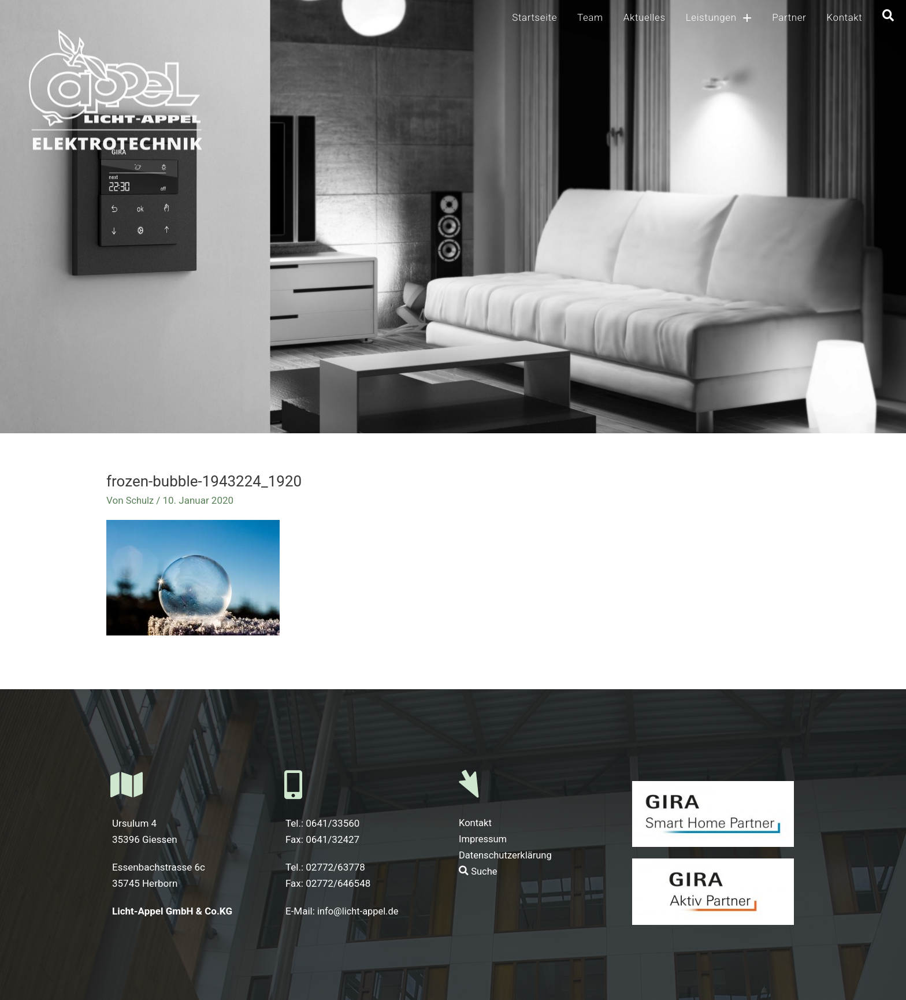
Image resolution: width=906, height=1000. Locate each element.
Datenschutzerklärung (506, 855)
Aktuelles (644, 17)
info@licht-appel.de (359, 911)
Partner (789, 17)
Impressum (483, 839)
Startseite (534, 17)
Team (590, 17)
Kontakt (844, 17)
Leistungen (719, 17)
